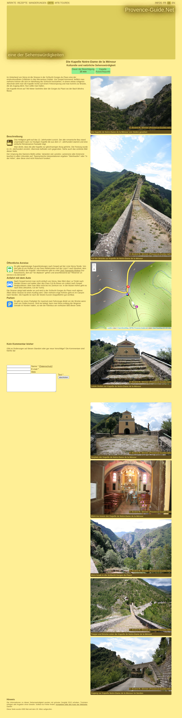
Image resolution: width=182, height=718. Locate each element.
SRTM (131, 328)
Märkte (11, 3)
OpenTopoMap (157, 328)
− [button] (94, 269)
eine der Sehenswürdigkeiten (36, 54)
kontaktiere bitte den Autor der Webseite (71, 704)
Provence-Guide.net (141, 328)
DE (169, 3)
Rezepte (23, 3)
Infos (158, 3)
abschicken (63, 377)
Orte (51, 3)
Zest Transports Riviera (70, 270)
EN (173, 3)
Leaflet (109, 328)
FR (164, 3)
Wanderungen (37, 3)
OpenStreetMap (123, 328)
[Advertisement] (47, 98)
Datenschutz (46, 366)
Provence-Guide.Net (149, 10)
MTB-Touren (62, 3)
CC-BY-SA (166, 328)
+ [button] (94, 265)
